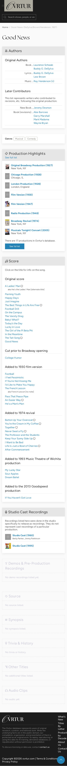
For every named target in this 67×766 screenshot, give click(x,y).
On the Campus (13, 309)
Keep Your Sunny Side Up (19, 435)
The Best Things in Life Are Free (22, 302)
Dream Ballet (12, 474)
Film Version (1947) (22, 201)
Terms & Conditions (47, 755)
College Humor (13, 354)
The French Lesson (15, 385)
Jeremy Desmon (42, 104)
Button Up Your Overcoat (19, 417)
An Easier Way (13, 397)
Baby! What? (12, 316)
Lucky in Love (12, 324)
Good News (11, 338)
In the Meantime (14, 331)
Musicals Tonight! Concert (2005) (30, 227)
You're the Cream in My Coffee (21, 420)
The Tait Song (12, 335)
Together (10, 424)
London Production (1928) (26, 181)
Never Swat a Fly (14, 428)
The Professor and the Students (22, 432)
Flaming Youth (12, 291)
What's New (61, 715)
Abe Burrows (41, 109)
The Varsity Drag (14, 313)
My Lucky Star (12, 467)
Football (9, 371)
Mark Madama (41, 116)
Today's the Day (13, 320)
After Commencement (17, 446)
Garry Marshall (42, 113)
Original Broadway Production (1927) (32, 162)
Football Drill (12, 306)
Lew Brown (40, 73)
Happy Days (12, 295)
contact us (45, 744)
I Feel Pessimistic (14, 374)
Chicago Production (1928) (26, 171)
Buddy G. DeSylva (43, 65)
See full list (11, 154)
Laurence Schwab (43, 62)
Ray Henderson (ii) (44, 78)
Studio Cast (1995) (23, 542)
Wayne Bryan (41, 120)
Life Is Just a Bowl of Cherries (21, 443)
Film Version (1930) (22, 191)
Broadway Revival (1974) (25, 218)
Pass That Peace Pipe (16, 393)
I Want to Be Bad (14, 439)
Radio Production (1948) (25, 210)
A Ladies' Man (12, 283)
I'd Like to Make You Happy (20, 381)
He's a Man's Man (14, 400)
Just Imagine (12, 298)
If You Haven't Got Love (18, 494)
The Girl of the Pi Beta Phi (19, 327)
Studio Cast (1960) (23, 532)
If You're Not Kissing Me (18, 378)
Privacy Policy (10, 758)
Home (5, 24)
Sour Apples (11, 470)
